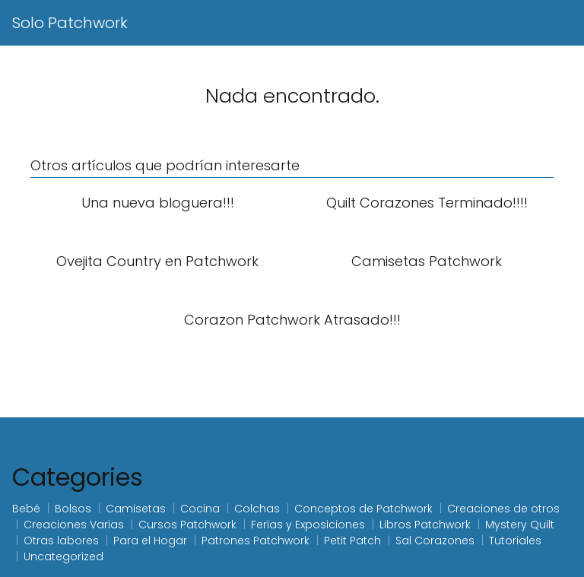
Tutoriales (515, 540)
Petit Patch (352, 540)
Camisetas (136, 508)
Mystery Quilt (519, 524)
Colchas (257, 508)
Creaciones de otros (503, 508)
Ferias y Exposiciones (308, 524)
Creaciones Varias (74, 524)
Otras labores (61, 540)
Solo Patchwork (70, 22)
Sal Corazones (434, 540)
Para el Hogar (150, 540)
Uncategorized (63, 556)
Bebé (26, 508)
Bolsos (73, 508)
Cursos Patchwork (187, 524)
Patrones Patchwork (255, 540)
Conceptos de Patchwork (363, 508)
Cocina (200, 508)
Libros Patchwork (425, 524)
